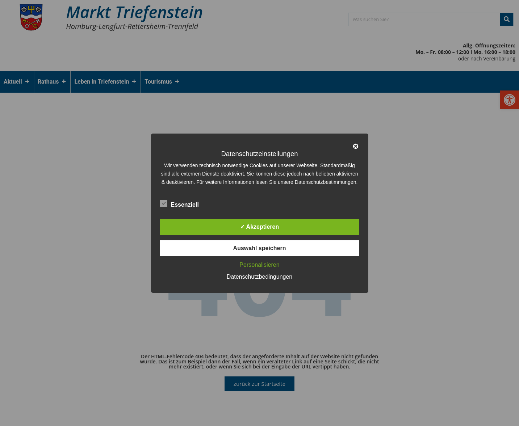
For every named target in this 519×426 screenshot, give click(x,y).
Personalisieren (259, 265)
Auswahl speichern (259, 248)
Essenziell (179, 203)
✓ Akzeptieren (259, 227)
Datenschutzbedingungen (259, 277)
